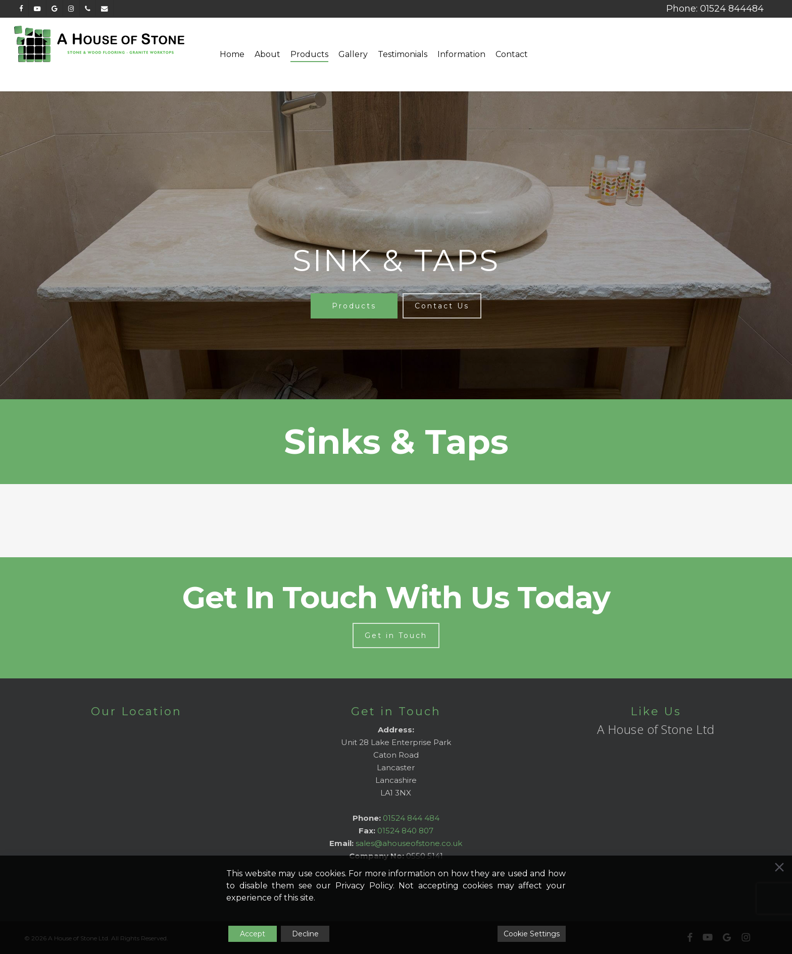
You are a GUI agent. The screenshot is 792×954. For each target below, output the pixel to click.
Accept (252, 933)
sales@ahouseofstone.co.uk (409, 843)
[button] (354, 306)
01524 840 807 (405, 830)
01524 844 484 (411, 818)
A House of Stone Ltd (656, 729)
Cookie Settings (532, 933)
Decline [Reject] (305, 933)
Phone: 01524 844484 (715, 8)
